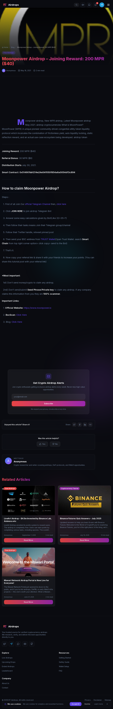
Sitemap (108, 700)
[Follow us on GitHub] (31, 644)
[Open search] (76, 5)
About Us (5, 683)
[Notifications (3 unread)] (95, 4)
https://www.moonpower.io (37, 308)
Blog (12, 47)
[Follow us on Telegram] (11, 644)
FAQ (60, 671)
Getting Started (65, 658)
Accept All (76, 704)
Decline (87, 704)
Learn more (98, 704)
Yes (42, 444)
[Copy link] (90, 424)
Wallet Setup (64, 666)
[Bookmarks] (89, 4)
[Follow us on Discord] (18, 644)
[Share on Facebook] (79, 424)
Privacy (88, 700)
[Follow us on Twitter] (4, 644)
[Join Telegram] (101, 4)
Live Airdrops (7, 658)
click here (61, 204)
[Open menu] (108, 4)
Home (5, 47)
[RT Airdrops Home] (10, 4)
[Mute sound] (83, 4)
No (55, 444)
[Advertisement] (56, 98)
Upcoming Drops (8, 662)
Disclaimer (98, 700)
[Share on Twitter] (74, 424)
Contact (5, 688)
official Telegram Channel (37, 204)
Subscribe (48, 404)
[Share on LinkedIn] (85, 424)
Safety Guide (64, 662)
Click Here (21, 315)
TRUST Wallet (48, 239)
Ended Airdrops (8, 666)
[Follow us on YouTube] (25, 644)
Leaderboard (7, 671)
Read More (28, 540)
